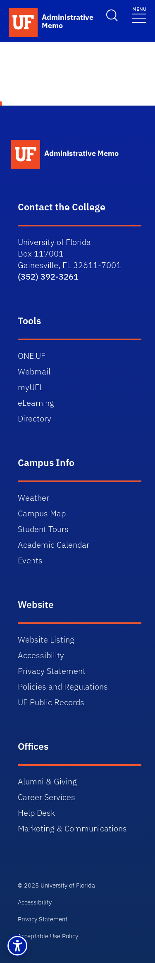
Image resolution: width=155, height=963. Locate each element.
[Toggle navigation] (139, 14)
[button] (17, 945)
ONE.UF (31, 355)
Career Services (46, 797)
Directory (34, 418)
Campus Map (42, 513)
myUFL (30, 387)
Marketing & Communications (72, 828)
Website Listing (46, 639)
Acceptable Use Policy (48, 936)
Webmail (34, 371)
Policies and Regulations (63, 686)
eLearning (36, 402)
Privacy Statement (52, 670)
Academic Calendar (53, 544)
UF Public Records (51, 702)
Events (30, 560)
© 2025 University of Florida (56, 885)
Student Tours (43, 528)
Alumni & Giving (47, 781)
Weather (33, 497)
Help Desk (36, 812)
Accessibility (41, 655)
